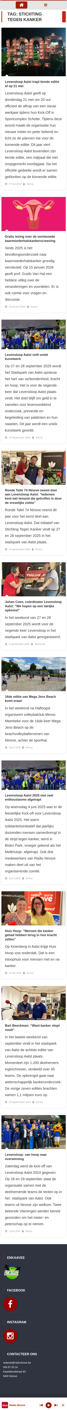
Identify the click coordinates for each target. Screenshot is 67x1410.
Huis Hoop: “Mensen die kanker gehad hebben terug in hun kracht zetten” (31, 935)
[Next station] (41, 1405)
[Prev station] (56, 1405)
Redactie (39, 644)
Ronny (29, 184)
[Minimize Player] (63, 1405)
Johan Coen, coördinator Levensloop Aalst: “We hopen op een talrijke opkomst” (33, 606)
